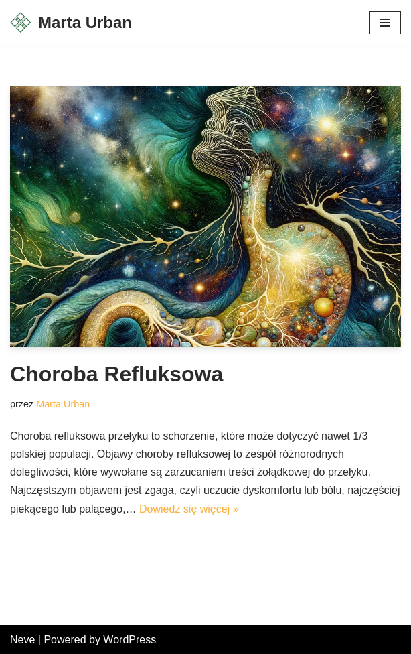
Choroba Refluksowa (116, 374)
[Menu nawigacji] (385, 22)
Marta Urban (63, 404)
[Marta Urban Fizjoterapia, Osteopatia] (71, 23)
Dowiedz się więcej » (189, 509)
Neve (22, 639)
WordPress (129, 639)
